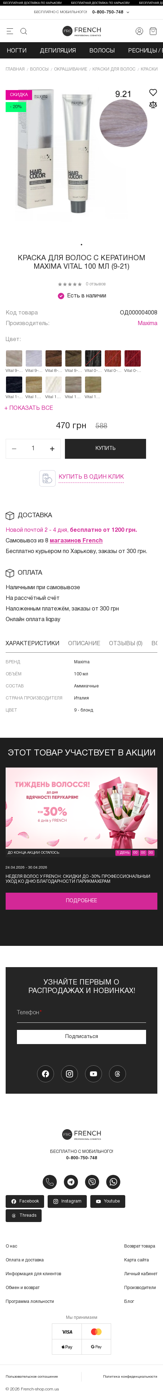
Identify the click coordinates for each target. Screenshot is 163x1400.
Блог (129, 1302)
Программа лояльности (30, 1302)
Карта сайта (136, 1260)
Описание (84, 643)
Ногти (16, 51)
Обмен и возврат (23, 1288)
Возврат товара (139, 1246)
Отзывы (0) (126, 643)
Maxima (147, 323)
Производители (140, 1288)
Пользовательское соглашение (32, 1376)
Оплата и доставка (25, 1260)
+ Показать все (28, 408)
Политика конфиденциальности (130, 1376)
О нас (11, 1246)
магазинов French (76, 541)
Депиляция (58, 51)
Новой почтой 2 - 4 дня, (71, 530)
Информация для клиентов (33, 1274)
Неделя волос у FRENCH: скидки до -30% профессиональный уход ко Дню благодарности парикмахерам (78, 879)
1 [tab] (81, 244)
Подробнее (81, 901)
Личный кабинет (140, 1274)
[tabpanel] (81, 159)
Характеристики (32, 643)
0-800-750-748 (107, 12)
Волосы (102, 51)
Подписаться (81, 1036)
